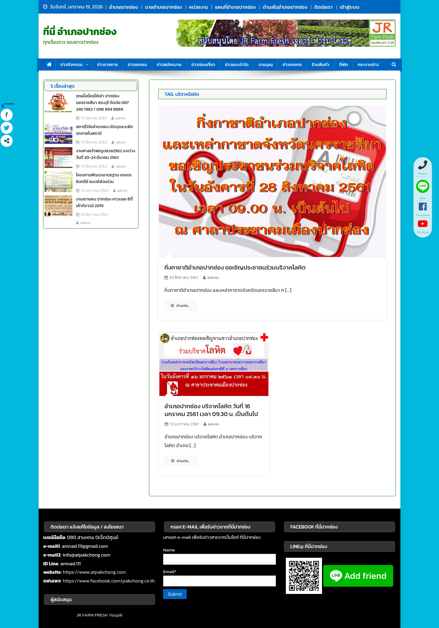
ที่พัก (343, 64)
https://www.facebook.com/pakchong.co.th (109, 580)
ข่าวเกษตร (292, 64)
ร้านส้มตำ (320, 64)
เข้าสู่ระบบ (349, 7)
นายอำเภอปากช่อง (163, 7)
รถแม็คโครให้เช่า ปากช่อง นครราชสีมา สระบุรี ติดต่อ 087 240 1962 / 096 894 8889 (102, 102)
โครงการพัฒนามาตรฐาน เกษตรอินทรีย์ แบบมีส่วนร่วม (103, 178)
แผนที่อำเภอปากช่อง (235, 7)
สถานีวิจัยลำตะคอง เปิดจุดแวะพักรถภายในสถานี (104, 130)
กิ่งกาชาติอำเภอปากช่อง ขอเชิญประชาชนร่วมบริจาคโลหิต (235, 267)
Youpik (116, 614)
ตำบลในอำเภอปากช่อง (285, 7)
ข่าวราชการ (107, 64)
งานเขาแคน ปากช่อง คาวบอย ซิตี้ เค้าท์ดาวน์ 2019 (104, 202)
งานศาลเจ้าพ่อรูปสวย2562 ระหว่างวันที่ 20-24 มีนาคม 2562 (105, 154)
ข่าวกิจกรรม (71, 64)
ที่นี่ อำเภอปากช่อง (80, 31)
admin (213, 277)
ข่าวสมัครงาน (169, 64)
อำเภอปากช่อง (123, 7)
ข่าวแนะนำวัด (237, 64)
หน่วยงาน (198, 7)
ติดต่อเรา (323, 7)
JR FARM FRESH (92, 614)
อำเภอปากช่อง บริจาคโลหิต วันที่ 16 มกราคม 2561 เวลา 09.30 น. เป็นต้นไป (211, 410)
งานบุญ (265, 64)
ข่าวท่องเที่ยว (203, 64)
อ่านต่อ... (180, 305)
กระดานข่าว (368, 64)
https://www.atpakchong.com (94, 572)
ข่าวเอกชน (137, 64)
